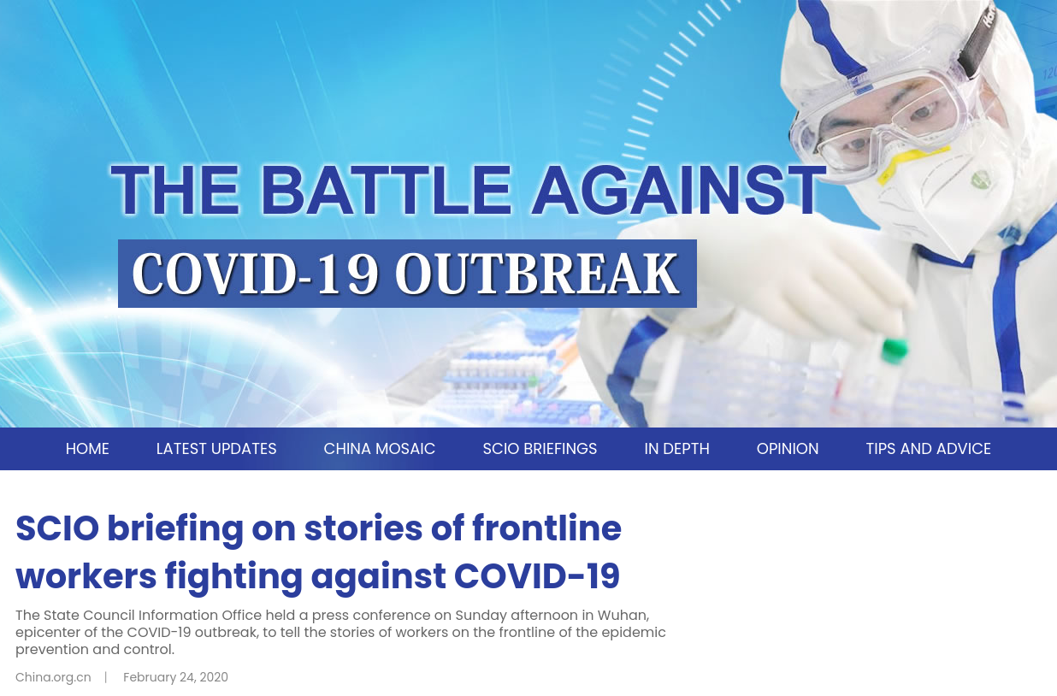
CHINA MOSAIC (380, 448)
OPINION (788, 448)
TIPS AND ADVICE (928, 448)
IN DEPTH (676, 448)
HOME (87, 448)
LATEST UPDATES (216, 448)
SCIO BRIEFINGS (539, 448)
